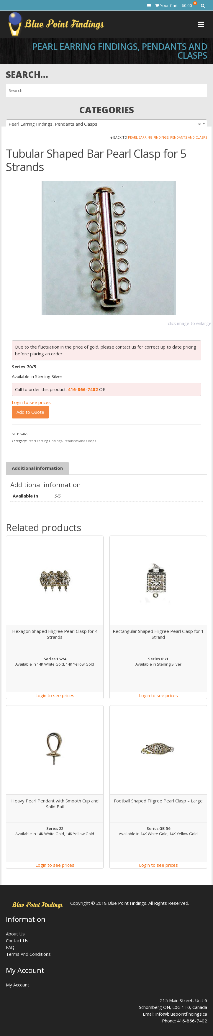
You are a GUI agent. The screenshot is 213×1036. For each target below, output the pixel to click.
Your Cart (176, 4)
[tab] (37, 468)
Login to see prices (31, 402)
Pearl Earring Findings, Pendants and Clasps (167, 137)
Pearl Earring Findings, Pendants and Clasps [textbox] (105, 124)
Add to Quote (30, 412)
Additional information (37, 468)
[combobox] (106, 123)
